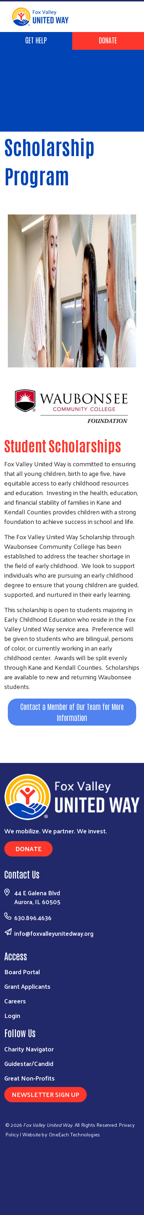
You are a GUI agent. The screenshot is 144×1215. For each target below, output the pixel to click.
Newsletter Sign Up (45, 1094)
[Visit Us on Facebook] (96, 1192)
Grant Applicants (27, 986)
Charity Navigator (29, 1048)
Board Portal (22, 971)
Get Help (36, 39)
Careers (15, 1000)
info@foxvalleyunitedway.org (54, 933)
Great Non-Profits (29, 1077)
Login (12, 1015)
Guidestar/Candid (28, 1063)
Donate (108, 39)
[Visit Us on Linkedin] (112, 1192)
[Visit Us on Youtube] (128, 1192)
